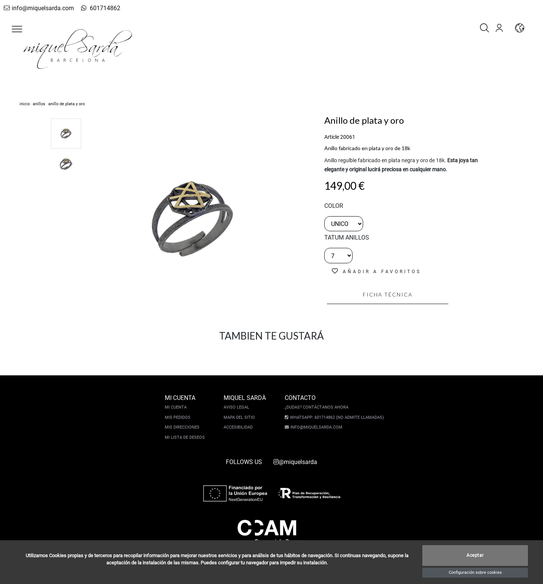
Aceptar (475, 555)
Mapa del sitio (240, 417)
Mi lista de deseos (186, 437)
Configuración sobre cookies (475, 572)
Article (331, 137)
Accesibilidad (239, 427)
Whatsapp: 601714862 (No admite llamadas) (336, 417)
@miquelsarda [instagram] (295, 462)
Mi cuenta (177, 407)
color (333, 205)
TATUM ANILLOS (346, 237)
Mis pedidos (179, 417)
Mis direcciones (183, 427)
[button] (17, 29)
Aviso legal (237, 407)
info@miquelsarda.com (37, 8)
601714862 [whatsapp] (95, 8)
